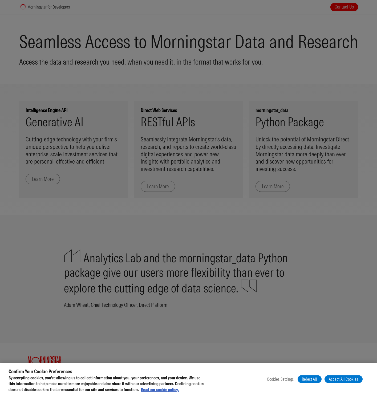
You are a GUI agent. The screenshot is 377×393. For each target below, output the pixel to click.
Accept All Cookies (343, 382)
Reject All (309, 382)
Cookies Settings (280, 382)
